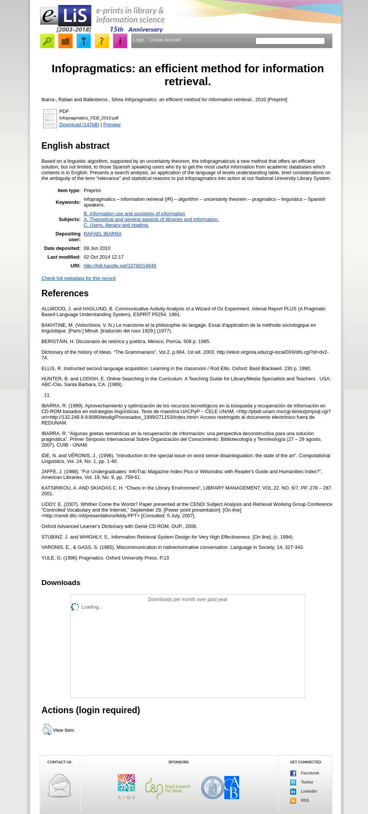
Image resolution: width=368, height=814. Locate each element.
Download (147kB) (79, 124)
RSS (299, 801)
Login (138, 40)
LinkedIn (303, 792)
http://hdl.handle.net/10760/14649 (120, 266)
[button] (47, 729)
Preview (112, 124)
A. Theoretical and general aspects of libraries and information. (151, 219)
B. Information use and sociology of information (134, 213)
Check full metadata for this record (78, 278)
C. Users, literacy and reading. (116, 225)
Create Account (165, 40)
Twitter (302, 782)
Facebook (304, 773)
